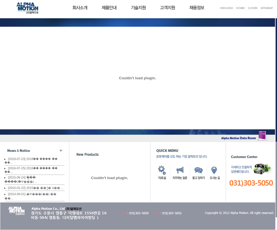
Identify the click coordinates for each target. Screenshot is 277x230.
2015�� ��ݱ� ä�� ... (44, 188)
